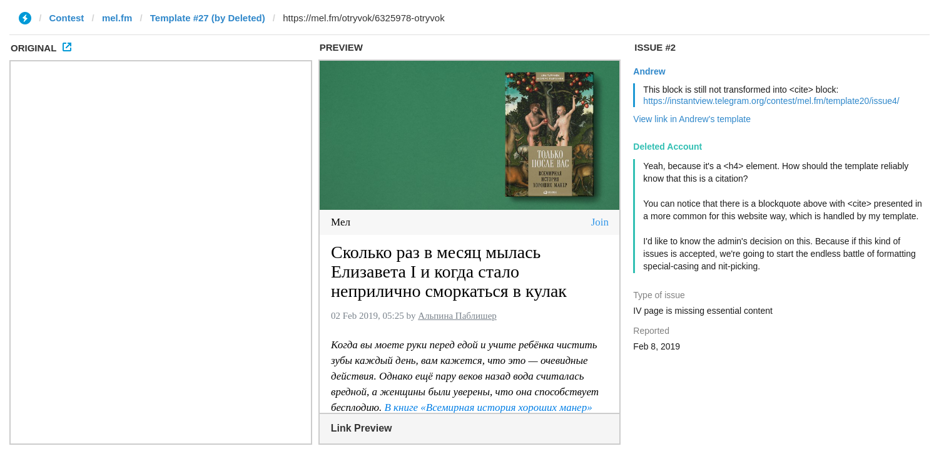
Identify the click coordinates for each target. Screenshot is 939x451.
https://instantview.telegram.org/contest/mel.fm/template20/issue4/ (771, 101)
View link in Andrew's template (692, 119)
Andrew (649, 71)
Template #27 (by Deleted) (207, 18)
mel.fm (117, 18)
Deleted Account (667, 147)
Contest (66, 18)
